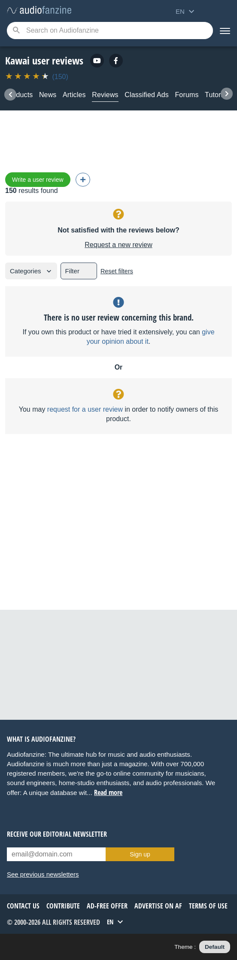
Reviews (105, 94)
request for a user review (85, 409)
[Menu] (225, 30)
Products (19, 94)
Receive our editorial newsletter (57, 834)
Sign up (140, 854)
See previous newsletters (43, 874)
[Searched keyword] (110, 30)
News (48, 94)
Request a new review (118, 244)
